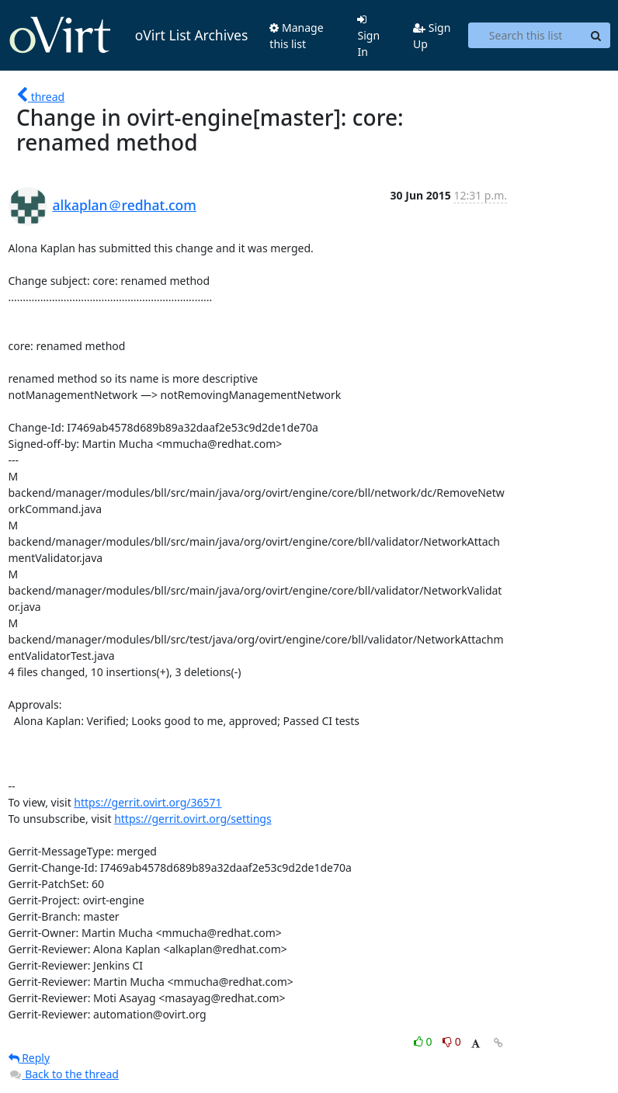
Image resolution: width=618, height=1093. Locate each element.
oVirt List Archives (128, 35)
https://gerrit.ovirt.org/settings (192, 818)
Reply (29, 1057)
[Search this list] (525, 36)
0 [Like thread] (424, 1041)
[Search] (596, 36)
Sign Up (431, 35)
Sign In (368, 36)
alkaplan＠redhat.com (124, 205)
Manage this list (296, 35)
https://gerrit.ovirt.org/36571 (147, 802)
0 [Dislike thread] (452, 1041)
